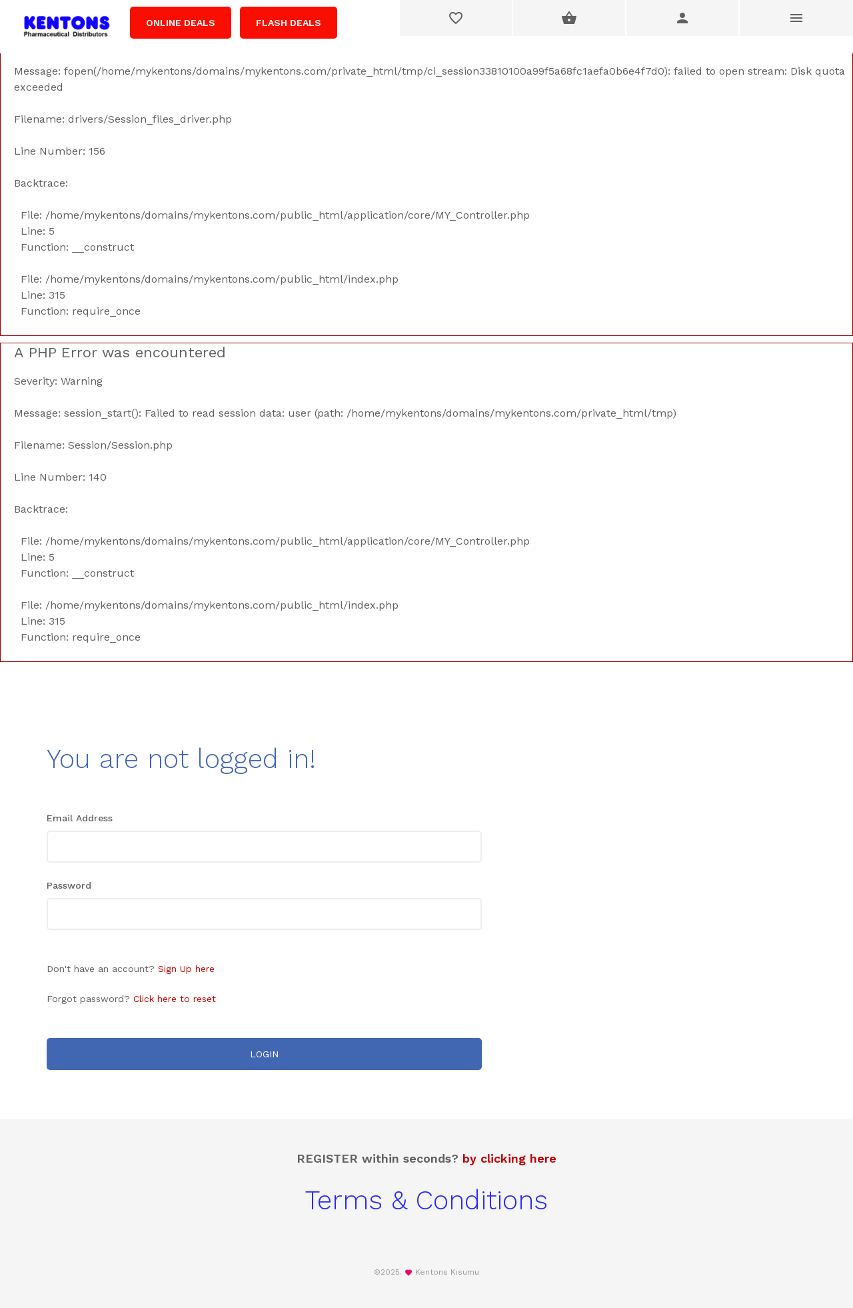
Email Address (80, 818)
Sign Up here (186, 968)
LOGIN (264, 1054)
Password (69, 885)
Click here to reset (174, 998)
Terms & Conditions (426, 1200)
